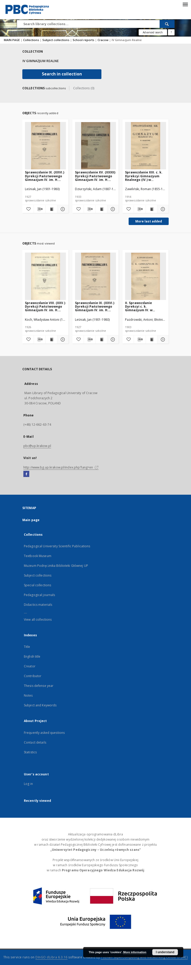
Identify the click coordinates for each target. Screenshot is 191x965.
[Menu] (185, 4)
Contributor (32, 676)
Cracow (103, 40)
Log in (28, 784)
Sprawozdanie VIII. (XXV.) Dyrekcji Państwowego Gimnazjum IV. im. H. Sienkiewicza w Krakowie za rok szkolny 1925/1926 (45, 306)
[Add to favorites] (28, 209)
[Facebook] (26, 474)
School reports (84, 40)
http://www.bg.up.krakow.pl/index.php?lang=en (61, 467)
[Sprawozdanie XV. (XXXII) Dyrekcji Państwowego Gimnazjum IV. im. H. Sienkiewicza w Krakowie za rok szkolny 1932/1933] (95, 146)
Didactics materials (38, 604)
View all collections (38, 619)
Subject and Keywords (40, 705)
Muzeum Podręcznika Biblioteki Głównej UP (56, 565)
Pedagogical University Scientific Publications (57, 546)
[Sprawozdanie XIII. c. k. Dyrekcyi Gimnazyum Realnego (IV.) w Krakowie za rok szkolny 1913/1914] (145, 146)
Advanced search (153, 32)
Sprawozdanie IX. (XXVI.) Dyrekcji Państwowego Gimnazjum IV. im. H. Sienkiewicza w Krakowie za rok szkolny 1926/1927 (45, 176)
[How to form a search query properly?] (171, 32)
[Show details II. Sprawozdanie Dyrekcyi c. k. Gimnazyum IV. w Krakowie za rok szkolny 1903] (162, 339)
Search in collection (62, 74)
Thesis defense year (38, 686)
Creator (29, 666)
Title (27, 647)
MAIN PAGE (12, 40)
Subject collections (56, 40)
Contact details (35, 742)
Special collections (37, 585)
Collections (31, 40)
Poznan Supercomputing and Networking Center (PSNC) (144, 957)
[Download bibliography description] (39, 209)
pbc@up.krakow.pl (37, 446)
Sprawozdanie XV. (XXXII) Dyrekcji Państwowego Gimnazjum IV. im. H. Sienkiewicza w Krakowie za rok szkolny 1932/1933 (95, 176)
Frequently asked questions (44, 732)
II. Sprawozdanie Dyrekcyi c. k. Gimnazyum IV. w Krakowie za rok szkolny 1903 (145, 306)
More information (134, 952)
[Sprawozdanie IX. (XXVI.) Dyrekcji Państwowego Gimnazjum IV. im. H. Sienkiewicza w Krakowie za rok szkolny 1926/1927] (45, 146)
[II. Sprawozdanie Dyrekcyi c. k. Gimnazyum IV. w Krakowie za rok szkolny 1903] (145, 276)
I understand (165, 952)
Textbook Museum (37, 556)
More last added (148, 221)
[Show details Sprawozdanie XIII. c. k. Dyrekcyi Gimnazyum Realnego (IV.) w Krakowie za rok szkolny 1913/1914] (162, 209)
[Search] (167, 24)
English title (32, 656)
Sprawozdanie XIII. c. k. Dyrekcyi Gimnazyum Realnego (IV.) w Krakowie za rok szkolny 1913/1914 (145, 176)
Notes (28, 695)
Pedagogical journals (39, 595)
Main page (31, 520)
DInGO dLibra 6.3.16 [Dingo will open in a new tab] (51, 957)
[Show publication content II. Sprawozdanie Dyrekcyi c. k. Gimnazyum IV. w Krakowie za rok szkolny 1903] (151, 339)
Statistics (30, 752)
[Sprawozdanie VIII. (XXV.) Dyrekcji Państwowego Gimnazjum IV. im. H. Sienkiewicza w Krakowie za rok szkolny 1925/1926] (45, 276)
